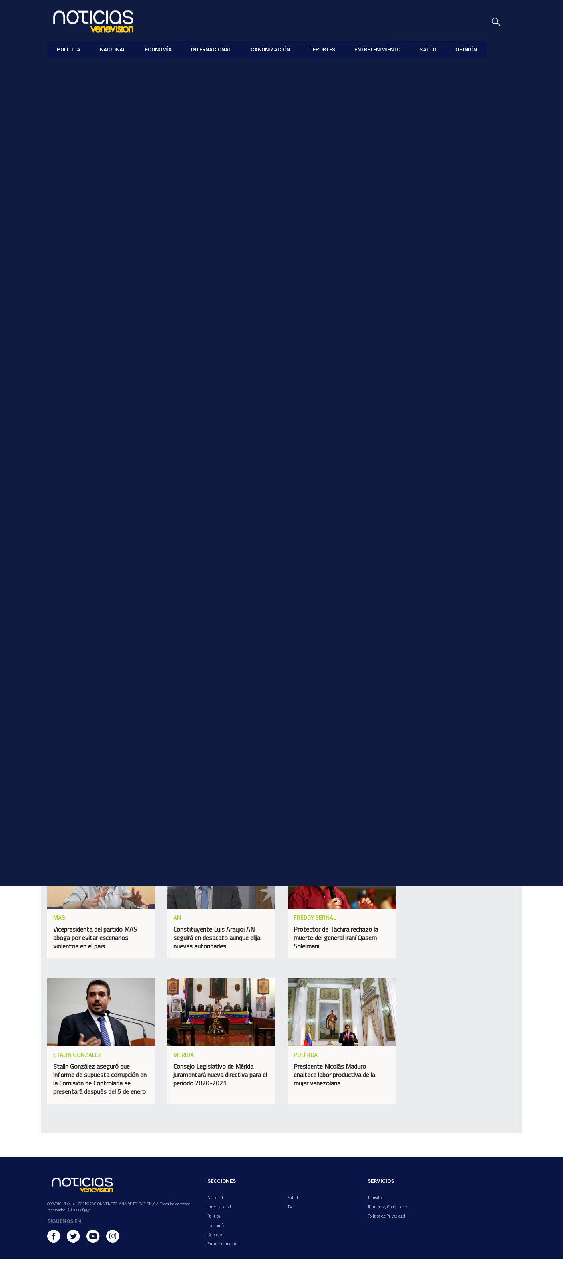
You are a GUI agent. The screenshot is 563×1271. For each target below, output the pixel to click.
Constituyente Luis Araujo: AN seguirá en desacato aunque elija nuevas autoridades (216, 950)
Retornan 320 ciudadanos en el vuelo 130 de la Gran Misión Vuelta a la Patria (466, 199)
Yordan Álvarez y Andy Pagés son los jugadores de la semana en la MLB (469, 237)
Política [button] (68, 49)
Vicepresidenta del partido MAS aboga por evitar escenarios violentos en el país (95, 950)
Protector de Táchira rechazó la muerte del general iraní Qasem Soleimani (336, 950)
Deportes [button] (322, 49)
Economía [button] (158, 49)
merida (165, 710)
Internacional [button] (211, 49)
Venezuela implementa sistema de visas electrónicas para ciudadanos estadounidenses (462, 282)
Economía (216, 1237)
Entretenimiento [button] (377, 49)
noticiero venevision (78, 726)
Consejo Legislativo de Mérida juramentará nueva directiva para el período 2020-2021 (220, 1087)
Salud (293, 1209)
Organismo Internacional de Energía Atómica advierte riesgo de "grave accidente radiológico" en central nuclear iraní (469, 373)
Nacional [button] (113, 49)
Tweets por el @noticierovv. (436, 869)
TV (290, 1218)
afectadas (275, 710)
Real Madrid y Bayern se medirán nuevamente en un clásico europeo (468, 328)
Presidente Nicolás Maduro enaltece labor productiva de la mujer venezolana (334, 1087)
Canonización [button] (270, 49)
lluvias (199, 710)
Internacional (219, 1218)
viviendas (235, 710)
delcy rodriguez (121, 710)
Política (55, 69)
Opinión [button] (466, 49)
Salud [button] (428, 49)
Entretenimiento (222, 1255)
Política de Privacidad (386, 1228)
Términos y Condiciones (388, 1218)
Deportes (215, 1246)
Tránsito (375, 1209)
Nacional (215, 1209)
